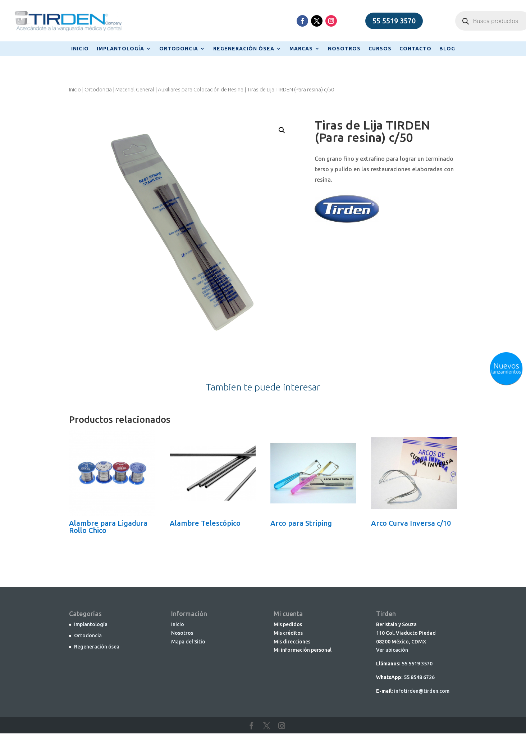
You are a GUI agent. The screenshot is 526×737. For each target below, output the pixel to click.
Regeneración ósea (96, 647)
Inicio (75, 89)
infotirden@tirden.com (421, 691)
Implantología (91, 624)
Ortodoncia (98, 89)
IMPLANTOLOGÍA (120, 48)
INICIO (80, 48)
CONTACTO (415, 48)
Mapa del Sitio (188, 642)
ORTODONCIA (178, 48)
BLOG (447, 48)
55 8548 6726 (419, 677)
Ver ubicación (392, 650)
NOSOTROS (344, 48)
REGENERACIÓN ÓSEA (243, 48)
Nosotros (182, 633)
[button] (281, 130)
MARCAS (301, 48)
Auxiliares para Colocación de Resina (200, 89)
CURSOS (380, 48)
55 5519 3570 (394, 21)
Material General (134, 89)
